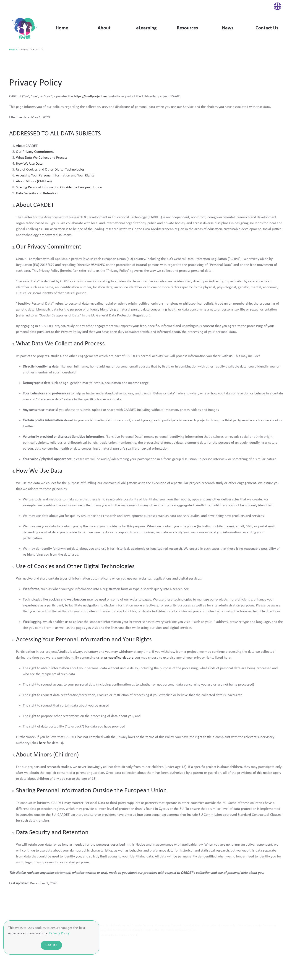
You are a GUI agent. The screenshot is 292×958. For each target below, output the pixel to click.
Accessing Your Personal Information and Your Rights (55, 175)
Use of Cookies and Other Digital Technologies (50, 169)
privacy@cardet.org (119, 658)
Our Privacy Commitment (35, 152)
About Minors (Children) (34, 181)
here (42, 743)
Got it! (51, 945)
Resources (187, 28)
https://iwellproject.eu (91, 96)
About (104, 28)
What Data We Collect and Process (41, 158)
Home (62, 28)
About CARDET (27, 146)
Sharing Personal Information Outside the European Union (59, 187)
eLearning (146, 28)
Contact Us (267, 28)
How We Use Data (29, 164)
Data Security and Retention (36, 193)
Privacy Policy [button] (59, 933)
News (227, 28)
